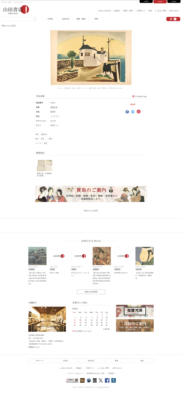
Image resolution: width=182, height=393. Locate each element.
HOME (146, 1)
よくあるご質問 (160, 11)
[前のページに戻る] (9, 25)
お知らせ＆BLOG (104, 11)
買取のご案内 (128, 11)
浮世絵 (50, 18)
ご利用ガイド (141, 11)
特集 (96, 18)
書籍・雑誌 (81, 18)
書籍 (116, 361)
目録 (150, 11)
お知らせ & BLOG (91, 241)
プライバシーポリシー (75, 373)
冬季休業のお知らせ (121, 273)
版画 (45, 143)
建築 (50, 139)
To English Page (139, 96)
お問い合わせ (174, 11)
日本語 (160, 1)
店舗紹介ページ (34, 347)
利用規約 (111, 373)
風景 (42, 139)
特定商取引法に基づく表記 (95, 373)
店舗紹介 (117, 11)
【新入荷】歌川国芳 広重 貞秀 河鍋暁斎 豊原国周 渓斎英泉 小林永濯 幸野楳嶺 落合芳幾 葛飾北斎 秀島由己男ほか (101, 278)
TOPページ (40, 361)
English (174, 1)
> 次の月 (106, 329)
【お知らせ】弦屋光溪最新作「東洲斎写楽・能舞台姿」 (144, 275)
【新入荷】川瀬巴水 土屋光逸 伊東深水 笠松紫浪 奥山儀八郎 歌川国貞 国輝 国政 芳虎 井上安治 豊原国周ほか (37, 278)
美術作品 (65, 18)
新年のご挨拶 (54, 273)
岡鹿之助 (53, 107)
